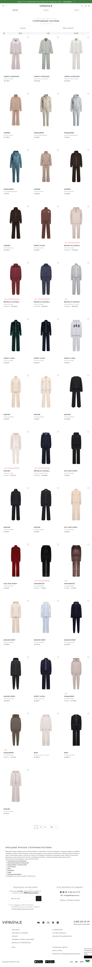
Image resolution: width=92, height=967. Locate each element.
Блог (14, 947)
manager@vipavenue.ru (71, 895)
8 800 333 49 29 (74, 892)
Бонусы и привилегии (21, 943)
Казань (9, 868)
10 (51, 827)
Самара (9, 872)
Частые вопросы (59, 933)
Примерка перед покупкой (23, 939)
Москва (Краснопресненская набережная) (18, 863)
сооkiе (56, 954)
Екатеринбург (10, 870)
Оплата (15, 936)
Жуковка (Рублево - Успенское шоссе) (17, 864)
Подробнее (67, 2)
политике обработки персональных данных (23, 909)
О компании (57, 930)
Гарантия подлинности (62, 936)
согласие (16, 905)
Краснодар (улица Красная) (14, 874)
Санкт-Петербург (11, 866)
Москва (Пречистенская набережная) (16, 861)
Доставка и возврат (20, 933)
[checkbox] (24, 907)
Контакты (15, 930)
